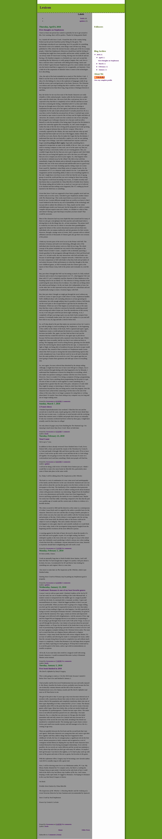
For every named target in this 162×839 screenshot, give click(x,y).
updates (82, 21)
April (101, 58)
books (82, 18)
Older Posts (86, 830)
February (102, 67)
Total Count (44, 439)
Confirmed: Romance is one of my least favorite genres (62, 590)
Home (60, 830)
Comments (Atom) (54, 835)
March (101, 64)
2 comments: (66, 401)
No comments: (67, 548)
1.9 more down (45, 407)
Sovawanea (101, 77)
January (102, 70)
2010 (98, 55)
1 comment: (66, 432)
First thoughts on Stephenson (51, 30)
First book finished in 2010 (50, 668)
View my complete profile (103, 80)
